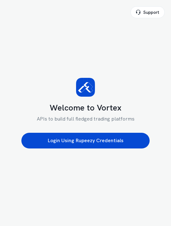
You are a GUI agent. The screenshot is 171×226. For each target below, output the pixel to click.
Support (147, 12)
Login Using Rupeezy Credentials (85, 140)
